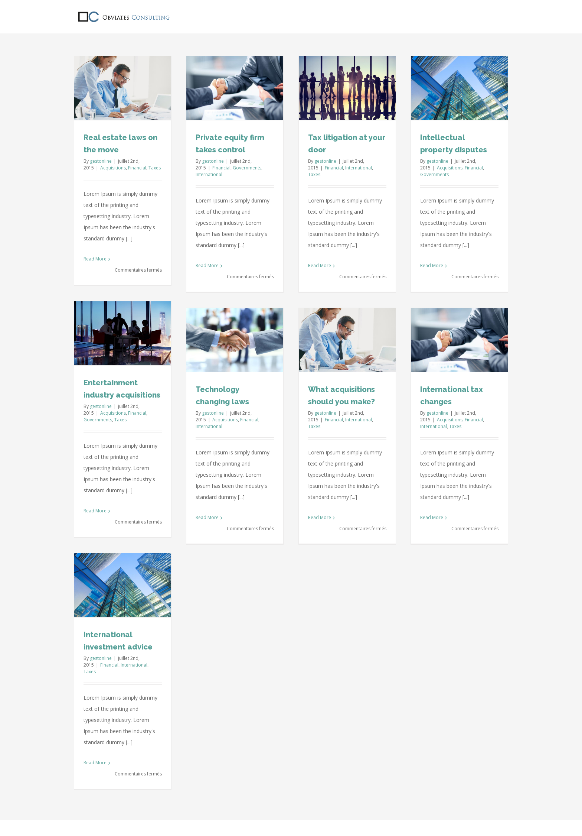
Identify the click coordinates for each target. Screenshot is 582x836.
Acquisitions (113, 168)
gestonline (101, 161)
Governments (247, 168)
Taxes (154, 168)
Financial (137, 168)
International (209, 174)
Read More (95, 259)
